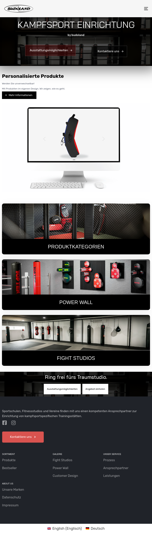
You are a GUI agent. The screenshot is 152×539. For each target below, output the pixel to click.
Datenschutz (11, 497)
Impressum (10, 505)
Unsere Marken (13, 489)
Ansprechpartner (115, 468)
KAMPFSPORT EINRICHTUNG (76, 24)
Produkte (9, 460)
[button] (23, 437)
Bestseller (9, 468)
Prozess (109, 460)
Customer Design (65, 476)
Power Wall (60, 468)
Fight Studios (62, 460)
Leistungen (111, 476)
